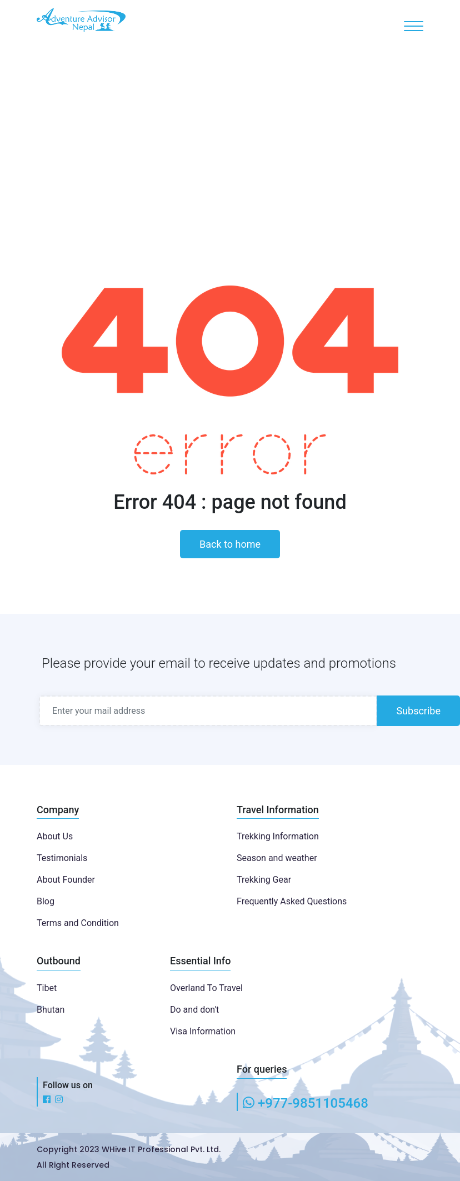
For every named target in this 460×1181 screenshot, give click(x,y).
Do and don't (194, 1009)
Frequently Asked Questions (292, 901)
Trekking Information (278, 836)
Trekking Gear (264, 879)
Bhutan (50, 1009)
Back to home (230, 544)
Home (213, 151)
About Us (55, 836)
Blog (45, 901)
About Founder (66, 879)
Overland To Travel (206, 988)
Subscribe (418, 711)
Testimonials (62, 858)
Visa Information (203, 1031)
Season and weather (277, 858)
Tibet (47, 988)
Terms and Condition (78, 923)
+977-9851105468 (313, 1103)
